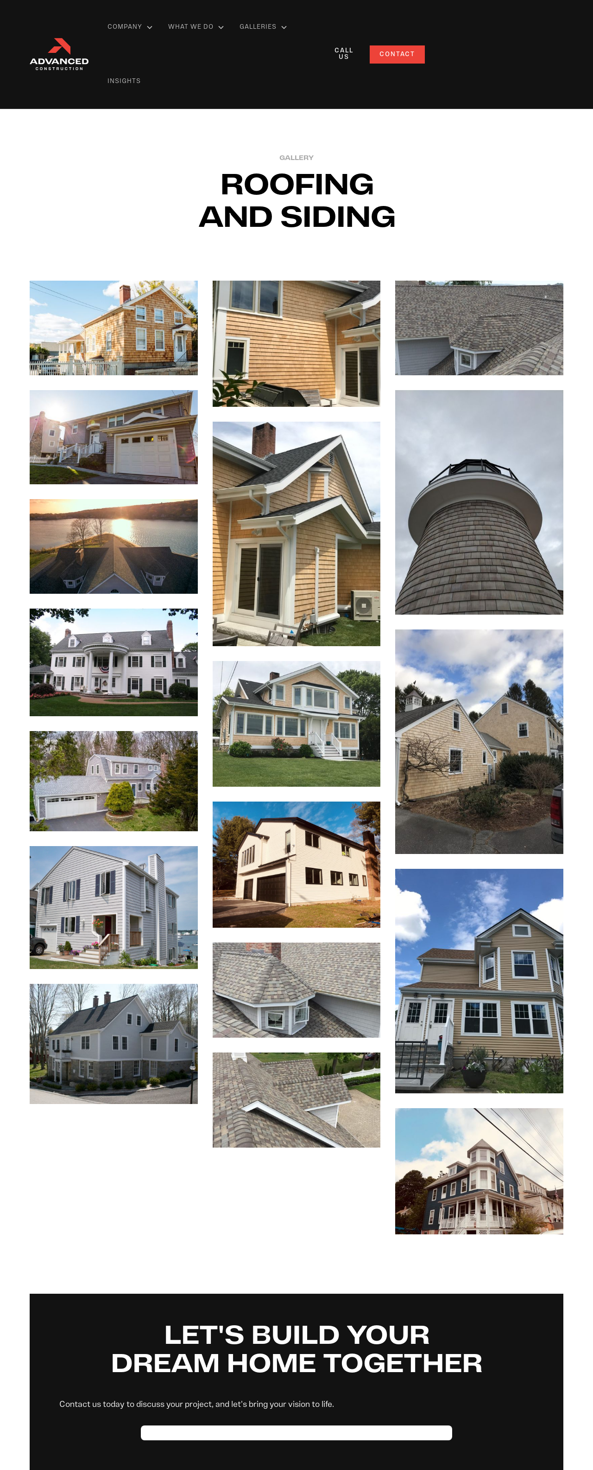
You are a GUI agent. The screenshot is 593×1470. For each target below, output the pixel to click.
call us (343, 54)
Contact (397, 54)
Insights (124, 81)
